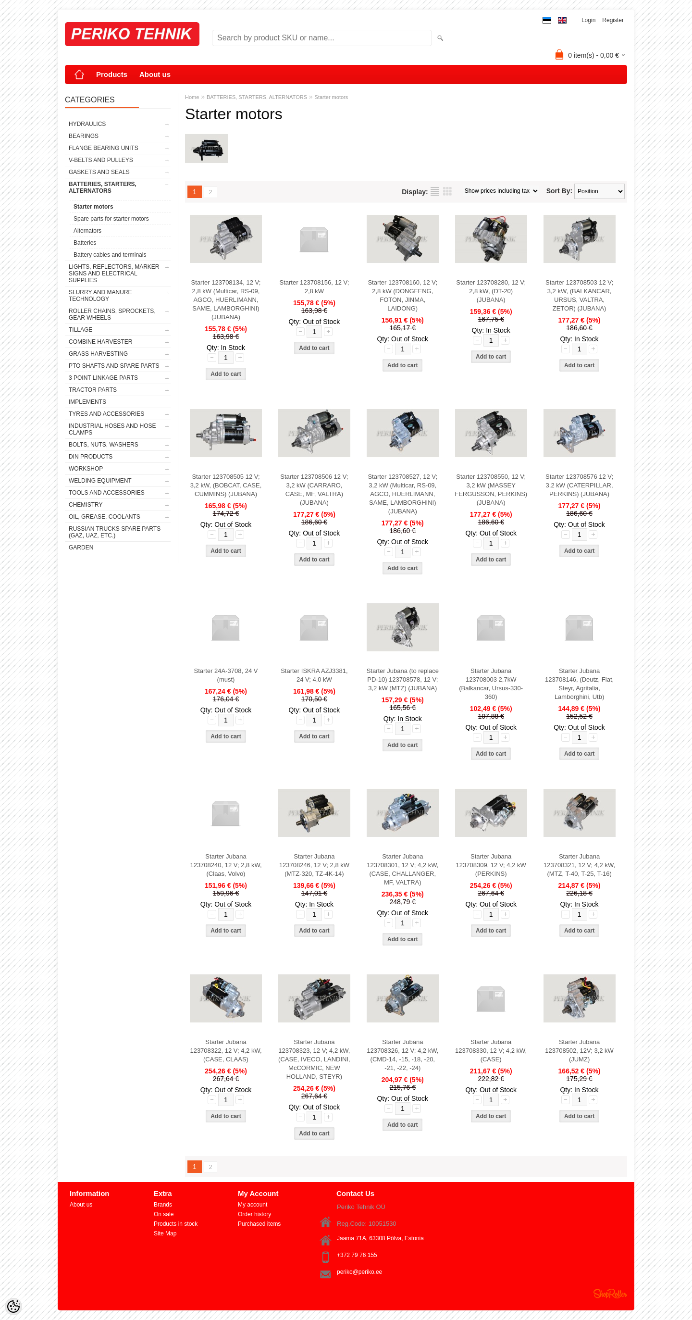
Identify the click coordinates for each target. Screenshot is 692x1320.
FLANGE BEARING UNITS (103, 148)
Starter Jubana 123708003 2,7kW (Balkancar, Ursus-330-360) (491, 683)
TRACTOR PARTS (93, 389)
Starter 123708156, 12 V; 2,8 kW (314, 287)
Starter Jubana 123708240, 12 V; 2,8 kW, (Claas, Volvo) (225, 865)
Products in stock (176, 1223)
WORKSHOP (86, 468)
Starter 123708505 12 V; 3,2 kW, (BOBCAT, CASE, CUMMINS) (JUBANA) (226, 485)
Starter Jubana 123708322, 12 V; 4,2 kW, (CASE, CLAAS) (225, 1050)
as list (435, 191)
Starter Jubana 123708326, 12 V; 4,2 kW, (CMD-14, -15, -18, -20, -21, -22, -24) (402, 1054)
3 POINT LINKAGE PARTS (103, 377)
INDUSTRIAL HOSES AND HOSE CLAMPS (112, 429)
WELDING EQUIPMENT (100, 480)
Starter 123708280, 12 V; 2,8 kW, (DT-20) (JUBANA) (491, 291)
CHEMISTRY (85, 504)
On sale (163, 1214)
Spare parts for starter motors (111, 218)
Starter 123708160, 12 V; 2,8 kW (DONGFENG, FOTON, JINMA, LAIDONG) (402, 295)
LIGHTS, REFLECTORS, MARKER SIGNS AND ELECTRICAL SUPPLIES (114, 273)
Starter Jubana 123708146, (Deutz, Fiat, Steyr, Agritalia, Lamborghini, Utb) (579, 683)
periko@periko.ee (359, 1272)
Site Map (165, 1233)
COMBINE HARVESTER (100, 341)
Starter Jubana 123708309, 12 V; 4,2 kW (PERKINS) (491, 865)
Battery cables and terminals (110, 254)
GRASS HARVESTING (98, 353)
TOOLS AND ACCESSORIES (107, 492)
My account (252, 1204)
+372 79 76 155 (357, 1255)
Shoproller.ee (610, 1293)
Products (111, 74)
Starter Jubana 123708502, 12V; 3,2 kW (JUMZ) (579, 1050)
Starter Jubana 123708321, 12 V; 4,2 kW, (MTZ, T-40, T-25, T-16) (579, 865)
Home (192, 97)
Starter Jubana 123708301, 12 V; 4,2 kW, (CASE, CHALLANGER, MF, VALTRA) (402, 869)
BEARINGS (84, 136)
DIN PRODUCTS (90, 456)
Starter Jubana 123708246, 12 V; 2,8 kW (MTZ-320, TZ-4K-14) (314, 865)
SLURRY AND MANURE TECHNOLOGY (100, 295)
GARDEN (81, 547)
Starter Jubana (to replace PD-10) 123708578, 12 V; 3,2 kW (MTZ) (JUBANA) (403, 679)
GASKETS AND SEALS (99, 172)
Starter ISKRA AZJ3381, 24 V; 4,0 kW (314, 675)
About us (155, 74)
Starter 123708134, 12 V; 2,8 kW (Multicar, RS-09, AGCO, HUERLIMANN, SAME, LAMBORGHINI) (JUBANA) (226, 300)
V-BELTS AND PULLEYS (101, 160)
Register (613, 20)
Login (588, 20)
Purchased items (259, 1223)
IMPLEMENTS (87, 401)
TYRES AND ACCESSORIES (106, 414)
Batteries (85, 242)
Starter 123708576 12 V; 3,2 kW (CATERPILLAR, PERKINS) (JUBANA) (579, 485)
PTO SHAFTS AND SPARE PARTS (114, 365)
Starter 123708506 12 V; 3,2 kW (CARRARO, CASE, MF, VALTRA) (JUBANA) (314, 489)
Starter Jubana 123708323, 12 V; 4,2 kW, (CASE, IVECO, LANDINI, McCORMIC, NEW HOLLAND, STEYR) (314, 1059)
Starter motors (93, 206)
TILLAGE (80, 329)
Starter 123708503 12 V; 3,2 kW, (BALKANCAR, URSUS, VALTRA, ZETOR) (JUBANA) (579, 295)
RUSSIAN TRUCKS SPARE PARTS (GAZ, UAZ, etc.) (115, 532)
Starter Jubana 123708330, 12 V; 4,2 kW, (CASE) (491, 1050)
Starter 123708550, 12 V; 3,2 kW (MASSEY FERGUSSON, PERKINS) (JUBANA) (491, 489)
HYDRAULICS (87, 124)
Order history (254, 1214)
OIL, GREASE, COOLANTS (104, 516)
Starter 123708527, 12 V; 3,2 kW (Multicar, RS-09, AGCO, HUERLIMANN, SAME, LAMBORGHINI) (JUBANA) (402, 494)
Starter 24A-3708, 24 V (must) (226, 675)
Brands (163, 1204)
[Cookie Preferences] (13, 1306)
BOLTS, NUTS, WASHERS (103, 444)
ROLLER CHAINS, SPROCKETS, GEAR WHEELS (112, 314)
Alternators (87, 230)
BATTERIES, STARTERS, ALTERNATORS (102, 187)
